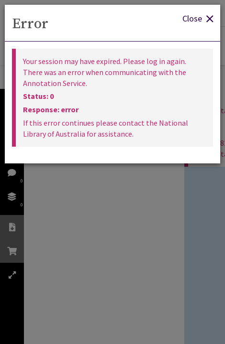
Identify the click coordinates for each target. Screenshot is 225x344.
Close (197, 18)
